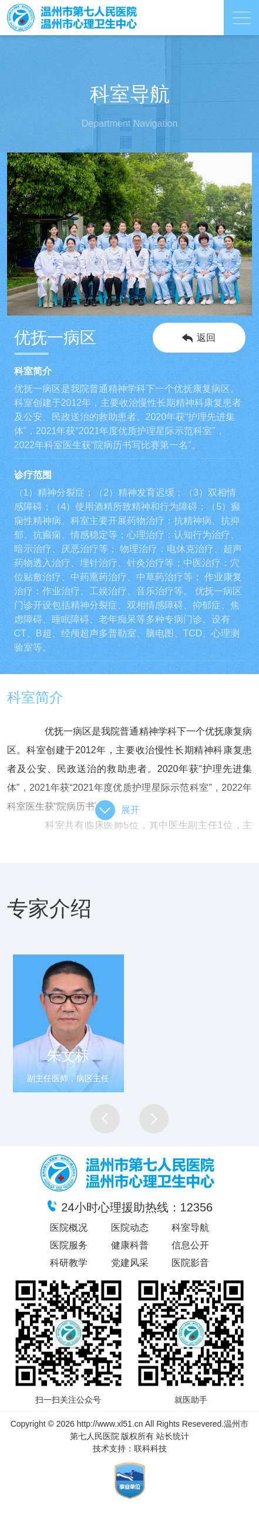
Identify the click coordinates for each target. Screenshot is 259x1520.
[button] (105, 1118)
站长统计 (172, 1436)
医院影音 (190, 1263)
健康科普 (130, 1245)
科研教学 (69, 1263)
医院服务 (69, 1245)
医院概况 (69, 1228)
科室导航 (190, 1228)
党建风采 (130, 1263)
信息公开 (190, 1245)
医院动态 (130, 1228)
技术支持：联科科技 (130, 1448)
